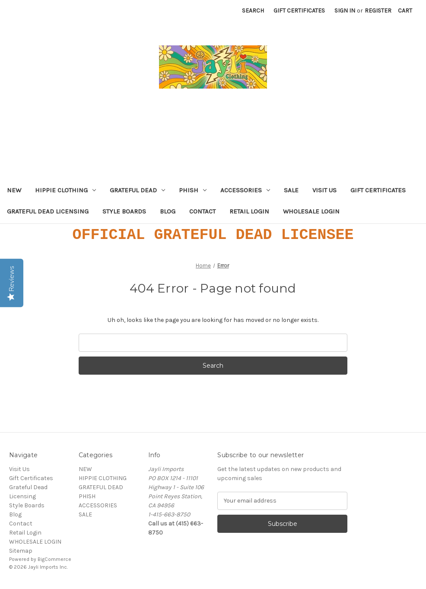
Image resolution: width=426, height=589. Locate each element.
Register (378, 10)
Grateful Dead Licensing (48, 211)
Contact (202, 211)
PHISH (193, 190)
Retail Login (249, 211)
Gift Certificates (299, 10)
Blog (167, 211)
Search (253, 10)
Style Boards (124, 211)
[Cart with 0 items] (405, 10)
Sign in (344, 10)
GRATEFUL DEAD (137, 190)
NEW (14, 190)
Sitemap (20, 550)
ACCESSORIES (245, 190)
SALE (291, 190)
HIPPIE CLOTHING (65, 190)
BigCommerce (54, 559)
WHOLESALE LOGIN (311, 211)
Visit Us (324, 190)
